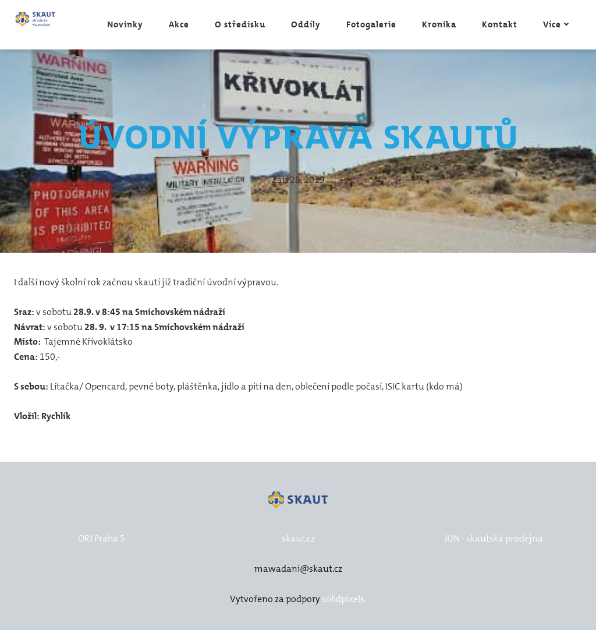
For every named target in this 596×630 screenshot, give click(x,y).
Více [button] (556, 24)
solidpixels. (344, 599)
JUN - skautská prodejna (493, 538)
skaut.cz (298, 538)
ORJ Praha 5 (101, 538)
